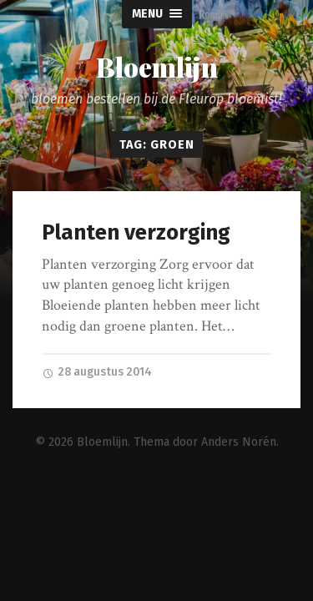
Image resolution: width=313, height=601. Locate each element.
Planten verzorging (136, 232)
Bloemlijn (157, 66)
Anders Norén (238, 441)
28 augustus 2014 (97, 372)
